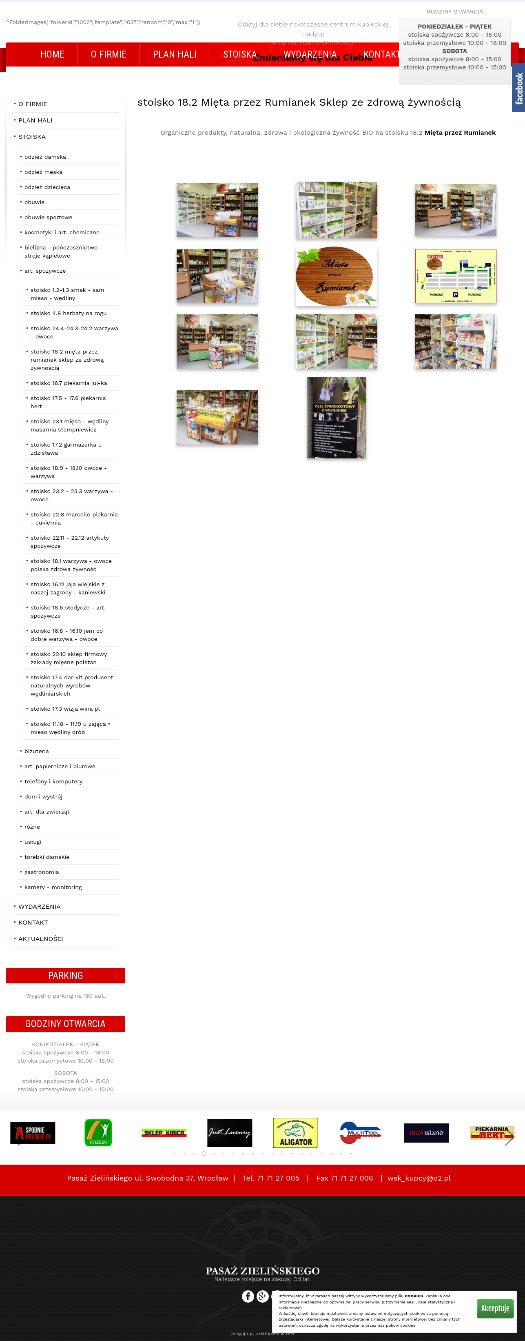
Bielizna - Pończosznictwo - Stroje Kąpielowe (63, 251)
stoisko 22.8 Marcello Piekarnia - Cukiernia (74, 518)
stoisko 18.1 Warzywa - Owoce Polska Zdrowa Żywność (71, 565)
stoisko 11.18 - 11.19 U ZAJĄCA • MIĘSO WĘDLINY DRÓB (70, 728)
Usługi (32, 841)
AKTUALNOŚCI (41, 939)
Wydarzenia (310, 54)
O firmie (108, 54)
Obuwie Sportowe (48, 217)
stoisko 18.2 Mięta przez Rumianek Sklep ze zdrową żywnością (67, 359)
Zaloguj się (241, 1334)
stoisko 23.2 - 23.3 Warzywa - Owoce (72, 495)
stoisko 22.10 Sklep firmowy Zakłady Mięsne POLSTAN (69, 658)
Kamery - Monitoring (53, 887)
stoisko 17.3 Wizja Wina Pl (65, 708)
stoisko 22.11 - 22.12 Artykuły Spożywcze (70, 541)
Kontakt (382, 54)
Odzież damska (45, 156)
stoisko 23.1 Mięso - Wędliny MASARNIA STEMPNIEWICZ (70, 425)
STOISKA (240, 54)
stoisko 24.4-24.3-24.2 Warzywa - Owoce (74, 332)
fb (518, 87)
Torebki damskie (46, 857)
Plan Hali (175, 54)
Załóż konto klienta (275, 1334)
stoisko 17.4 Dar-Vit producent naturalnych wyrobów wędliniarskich (72, 685)
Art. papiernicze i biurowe (59, 766)
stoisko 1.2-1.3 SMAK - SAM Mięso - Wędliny (67, 294)
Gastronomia (41, 872)
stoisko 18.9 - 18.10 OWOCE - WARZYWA (69, 472)
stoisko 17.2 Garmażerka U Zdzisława (66, 448)
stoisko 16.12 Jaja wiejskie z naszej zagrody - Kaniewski (68, 588)
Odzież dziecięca (47, 187)
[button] (15, 1137)
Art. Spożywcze (45, 270)
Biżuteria (36, 751)
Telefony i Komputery (53, 781)
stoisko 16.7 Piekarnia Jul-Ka (69, 383)
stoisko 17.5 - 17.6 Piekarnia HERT (68, 402)
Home (52, 54)
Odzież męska (43, 172)
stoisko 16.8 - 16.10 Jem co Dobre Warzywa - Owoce (67, 634)
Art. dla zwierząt (47, 811)
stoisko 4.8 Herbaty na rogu (69, 313)
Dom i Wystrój (43, 796)
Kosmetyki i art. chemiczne (62, 232)
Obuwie (34, 202)
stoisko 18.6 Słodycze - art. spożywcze (68, 611)
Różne (32, 826)
